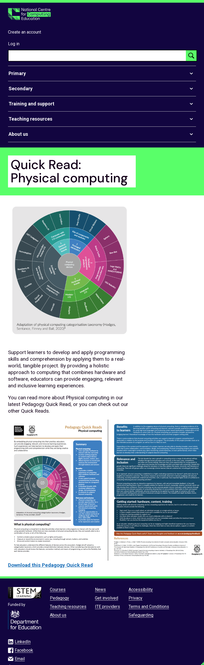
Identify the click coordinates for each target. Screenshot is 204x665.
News (100, 589)
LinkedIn (23, 641)
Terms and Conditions (149, 606)
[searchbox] (97, 55)
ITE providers (107, 606)
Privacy (135, 598)
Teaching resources (68, 606)
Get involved (106, 598)
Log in (13, 43)
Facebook (24, 650)
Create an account (24, 32)
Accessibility (141, 589)
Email (20, 658)
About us (58, 615)
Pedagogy (59, 598)
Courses (58, 589)
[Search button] (191, 55)
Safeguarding (141, 615)
